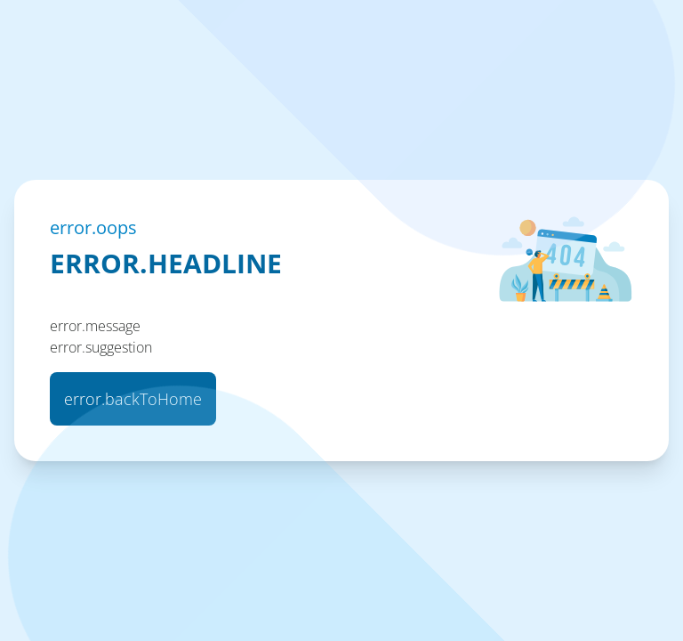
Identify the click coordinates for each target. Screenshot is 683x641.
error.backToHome (133, 399)
